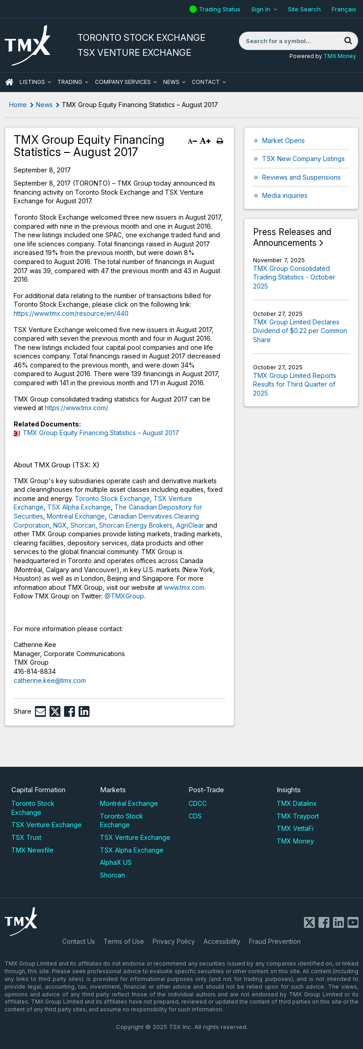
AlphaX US (116, 862)
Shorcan (82, 525)
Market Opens (283, 140)
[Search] (348, 41)
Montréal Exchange (76, 516)
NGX (60, 525)
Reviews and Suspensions (301, 177)
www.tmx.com (184, 587)
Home (18, 104)
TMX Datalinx (297, 803)
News (171, 81)
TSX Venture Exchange (46, 824)
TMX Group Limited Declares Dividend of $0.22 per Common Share (300, 330)
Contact (206, 81)
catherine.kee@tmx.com (50, 680)
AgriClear (190, 525)
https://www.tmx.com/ (76, 408)
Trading (69, 81)
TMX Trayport (298, 816)
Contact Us (78, 941)
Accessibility (222, 941)
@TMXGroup (124, 596)
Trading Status (221, 9)
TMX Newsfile (32, 850)
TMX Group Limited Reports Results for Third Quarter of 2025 (294, 384)
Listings (32, 81)
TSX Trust (26, 837)
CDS (195, 816)
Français (344, 9)
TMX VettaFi (295, 828)
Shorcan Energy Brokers (136, 525)
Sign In (260, 9)
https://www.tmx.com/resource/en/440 (71, 313)
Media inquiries (285, 195)
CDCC (198, 803)
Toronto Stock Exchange (112, 498)
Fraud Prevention (275, 941)
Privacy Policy (174, 941)
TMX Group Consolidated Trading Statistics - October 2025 (294, 277)
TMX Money (339, 56)
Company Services (123, 81)
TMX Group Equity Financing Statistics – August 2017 (101, 432)
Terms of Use (124, 941)
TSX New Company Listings (303, 158)
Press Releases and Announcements (292, 237)
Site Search (304, 9)
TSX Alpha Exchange (79, 507)
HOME (9, 82)
